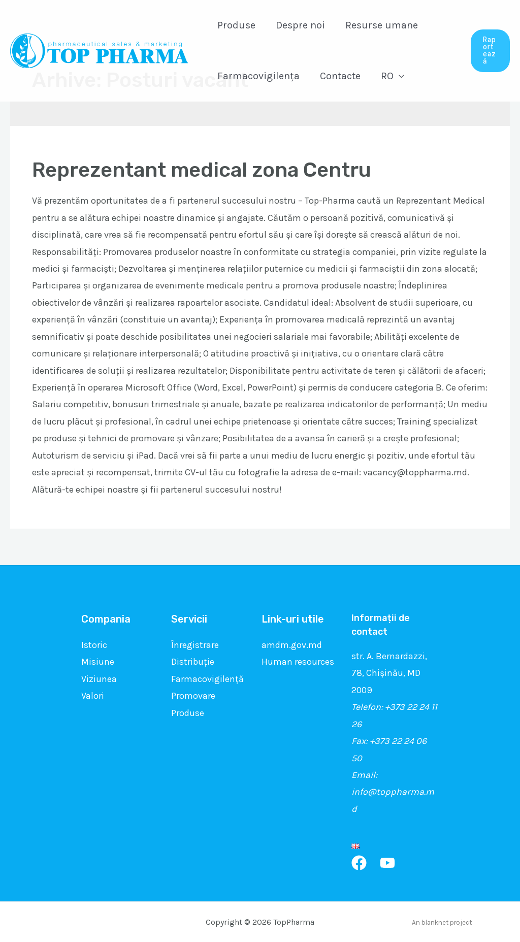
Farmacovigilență (207, 679)
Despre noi (300, 25)
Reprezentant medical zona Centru (201, 170)
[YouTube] (387, 862)
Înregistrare (195, 645)
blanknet (434, 922)
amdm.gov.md (292, 645)
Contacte (340, 76)
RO (387, 76)
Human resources (298, 661)
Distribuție (192, 661)
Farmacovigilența (258, 76)
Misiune (97, 661)
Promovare (193, 695)
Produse (236, 25)
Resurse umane (381, 25)
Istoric (94, 645)
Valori (92, 695)
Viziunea (99, 679)
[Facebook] (359, 862)
